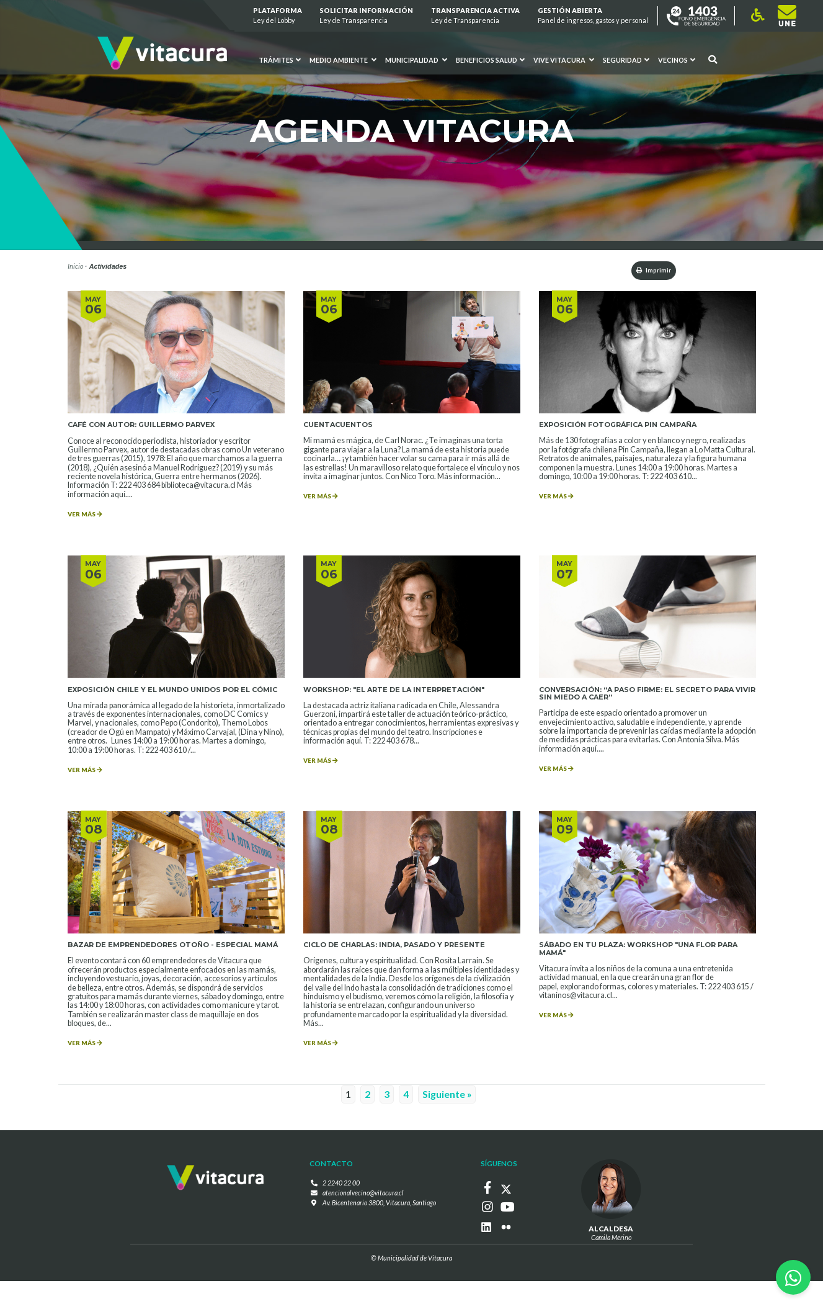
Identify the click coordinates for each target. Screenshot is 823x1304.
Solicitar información (367, 15)
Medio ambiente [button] (342, 60)
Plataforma (277, 15)
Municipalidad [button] (416, 60)
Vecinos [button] (676, 60)
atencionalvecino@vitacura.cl (363, 1222)
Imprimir (647, 271)
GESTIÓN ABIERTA (593, 15)
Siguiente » (446, 1124)
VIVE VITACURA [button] (563, 60)
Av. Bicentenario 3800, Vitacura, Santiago (379, 1231)
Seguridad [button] (626, 60)
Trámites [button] (280, 60)
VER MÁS (88, 518)
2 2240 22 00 (341, 1212)
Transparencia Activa (475, 15)
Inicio (75, 266)
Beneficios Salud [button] (490, 60)
